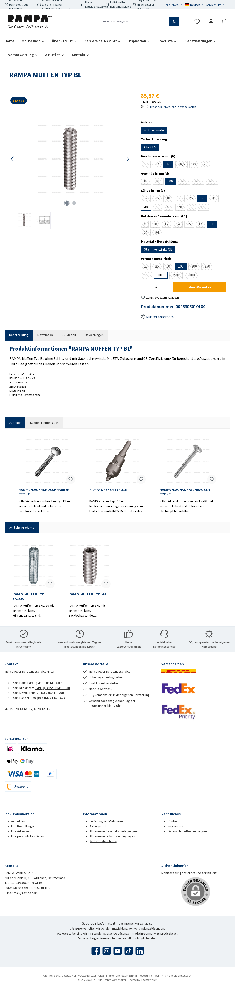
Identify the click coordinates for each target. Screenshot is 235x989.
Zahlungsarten (99, 826)
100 (205, 208)
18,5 (183, 165)
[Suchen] (174, 21)
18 (169, 199)
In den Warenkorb (199, 287)
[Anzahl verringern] (145, 286)
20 (181, 199)
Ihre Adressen (21, 831)
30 (202, 198)
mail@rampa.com (26, 893)
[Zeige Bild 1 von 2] (67, 203)
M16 (213, 182)
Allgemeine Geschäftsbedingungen (114, 831)
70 (181, 208)
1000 (161, 275)
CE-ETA (150, 147)
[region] (70, 169)
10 (147, 165)
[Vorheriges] (12, 158)
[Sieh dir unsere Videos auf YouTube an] (117, 951)
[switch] (144, 106)
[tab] (19, 335)
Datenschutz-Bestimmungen (187, 831)
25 (207, 165)
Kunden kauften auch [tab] (44, 423)
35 (215, 199)
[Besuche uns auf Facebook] (95, 951)
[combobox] (117, 21)
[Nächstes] (128, 158)
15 (158, 199)
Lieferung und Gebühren (106, 821)
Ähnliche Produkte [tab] (21, 527)
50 (159, 208)
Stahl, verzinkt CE (158, 249)
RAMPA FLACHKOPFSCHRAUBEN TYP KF (185, 491)
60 (170, 208)
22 (195, 165)
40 (146, 207)
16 (168, 164)
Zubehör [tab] (15, 423)
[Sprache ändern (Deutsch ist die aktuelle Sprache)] (194, 4)
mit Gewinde (154, 130)
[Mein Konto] (211, 21)
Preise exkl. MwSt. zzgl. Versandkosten (173, 107)
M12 (199, 182)
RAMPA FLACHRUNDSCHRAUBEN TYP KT (44, 491)
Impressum (175, 826)
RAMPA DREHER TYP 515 (108, 489)
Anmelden (18, 821)
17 (202, 225)
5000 (192, 276)
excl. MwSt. (173, 4)
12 (158, 165)
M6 (160, 182)
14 (179, 225)
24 (158, 233)
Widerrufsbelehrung (103, 841)
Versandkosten (106, 975)
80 (193, 208)
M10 (185, 182)
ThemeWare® (149, 979)
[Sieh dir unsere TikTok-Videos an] (128, 951)
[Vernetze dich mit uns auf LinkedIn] (139, 951)
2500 (177, 276)
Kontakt (173, 821)
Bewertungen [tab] (94, 335)
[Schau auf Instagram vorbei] (106, 951)
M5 (147, 182)
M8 (170, 181)
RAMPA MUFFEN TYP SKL (88, 594)
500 (148, 276)
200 (195, 267)
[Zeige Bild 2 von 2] (74, 203)
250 (208, 267)
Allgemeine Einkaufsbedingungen (112, 836)
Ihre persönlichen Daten (27, 836)
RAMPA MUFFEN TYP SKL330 (28, 596)
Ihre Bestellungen (23, 826)
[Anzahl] (156, 286)
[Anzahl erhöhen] (166, 286)
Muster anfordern (157, 316)
